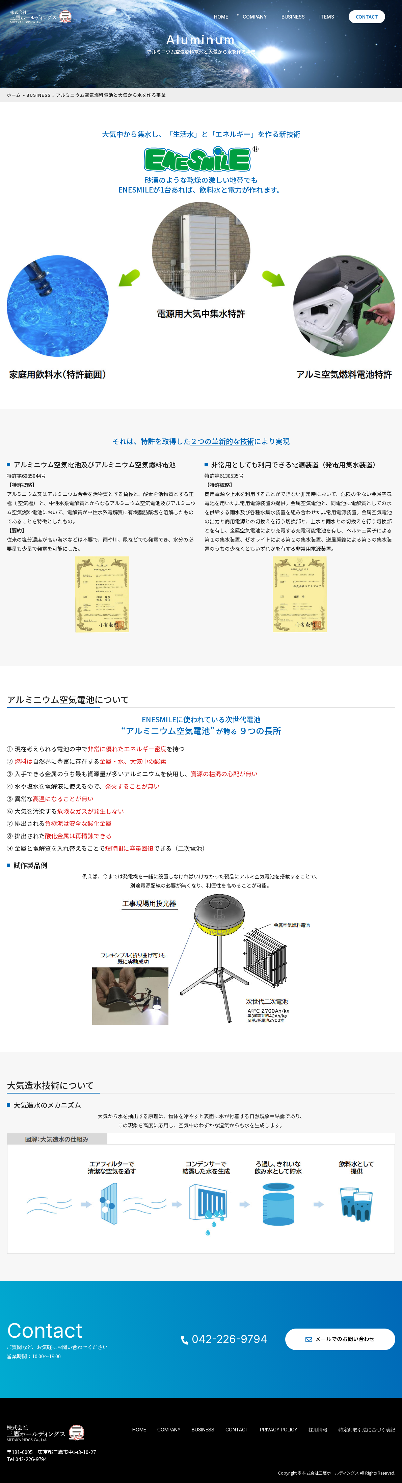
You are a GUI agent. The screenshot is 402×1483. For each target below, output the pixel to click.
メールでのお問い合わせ (340, 1339)
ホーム (14, 95)
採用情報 (318, 1429)
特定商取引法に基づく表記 (367, 1429)
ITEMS (326, 17)
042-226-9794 (223, 1339)
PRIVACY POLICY (278, 1429)
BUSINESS (293, 17)
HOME (221, 17)
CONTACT (367, 16)
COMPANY (255, 17)
